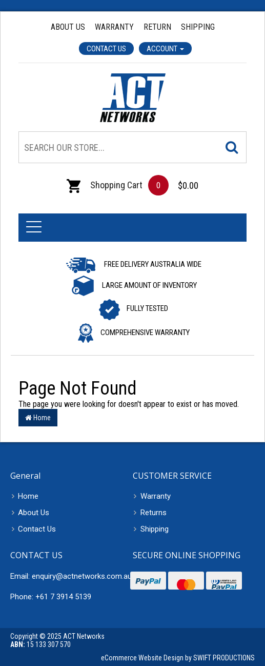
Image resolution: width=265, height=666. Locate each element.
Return (157, 27)
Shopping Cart (104, 185)
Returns (153, 512)
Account (165, 48)
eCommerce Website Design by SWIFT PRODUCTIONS (178, 658)
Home (38, 418)
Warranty (114, 27)
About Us (68, 27)
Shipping (198, 27)
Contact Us (106, 48)
